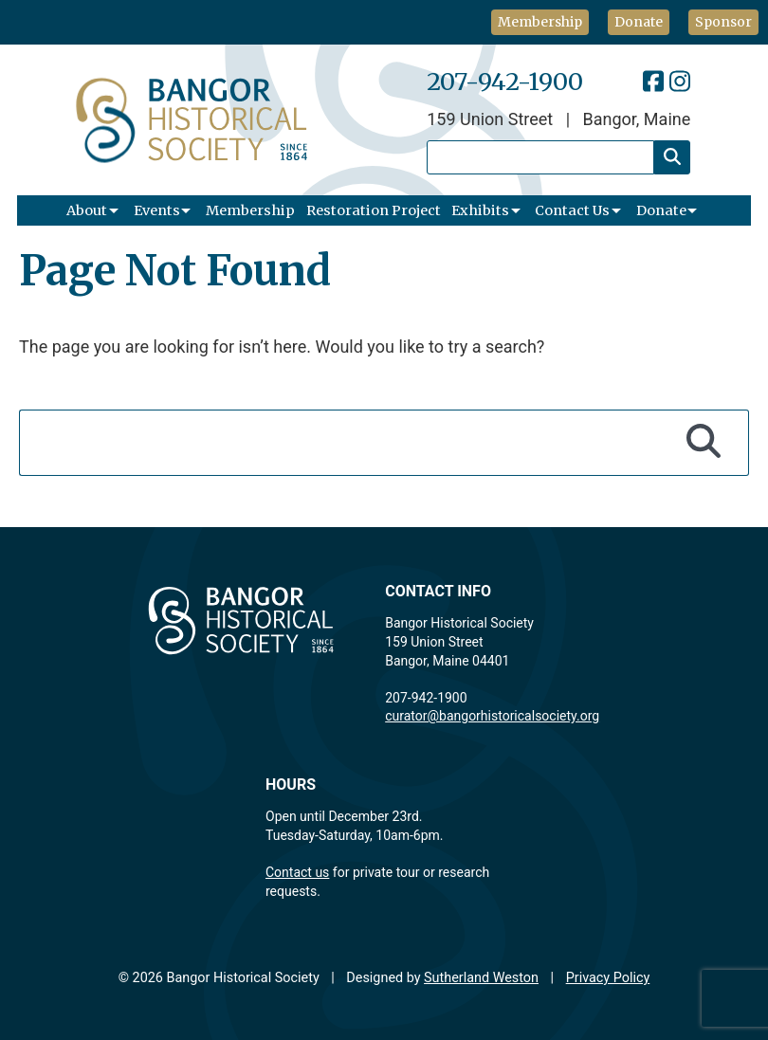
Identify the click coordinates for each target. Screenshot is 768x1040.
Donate (638, 21)
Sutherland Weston (481, 978)
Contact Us (572, 210)
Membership (540, 21)
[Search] (672, 157)
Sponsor (723, 21)
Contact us (297, 872)
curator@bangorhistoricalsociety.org (492, 715)
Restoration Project (373, 210)
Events (157, 210)
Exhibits (480, 210)
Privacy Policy (608, 978)
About (86, 210)
